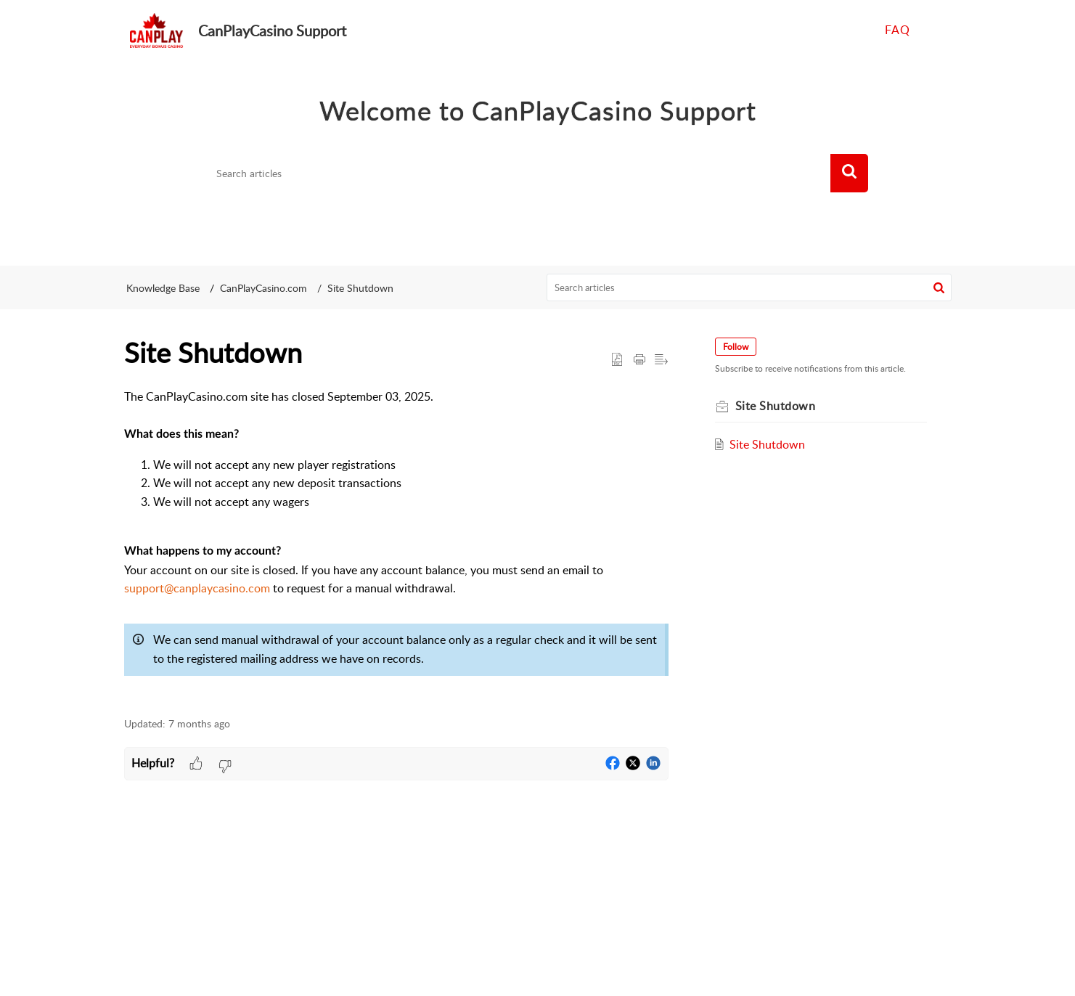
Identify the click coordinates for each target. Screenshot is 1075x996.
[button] (849, 173)
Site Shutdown (360, 288)
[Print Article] (639, 360)
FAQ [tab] (897, 30)
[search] (519, 173)
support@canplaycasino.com (197, 588)
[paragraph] (396, 544)
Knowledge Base (163, 288)
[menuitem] (935, 30)
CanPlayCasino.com (263, 288)
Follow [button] (735, 346)
